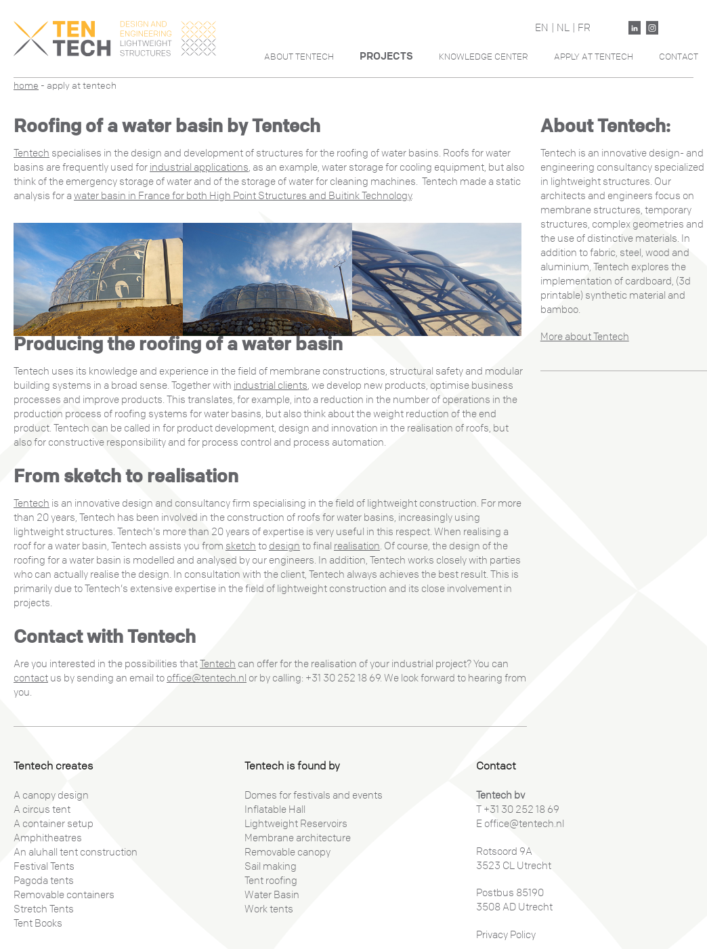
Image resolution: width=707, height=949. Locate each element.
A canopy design (51, 795)
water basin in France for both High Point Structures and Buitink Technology (243, 196)
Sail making (270, 866)
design (284, 546)
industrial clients (270, 385)
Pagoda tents (44, 880)
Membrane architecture (297, 838)
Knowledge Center (483, 56)
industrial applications (199, 167)
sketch (241, 546)
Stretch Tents (44, 909)
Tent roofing (270, 880)
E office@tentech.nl (520, 823)
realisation (357, 546)
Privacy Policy (506, 935)
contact (31, 678)
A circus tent (42, 809)
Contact (678, 56)
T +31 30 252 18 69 (517, 809)
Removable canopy (287, 852)
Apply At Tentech (593, 56)
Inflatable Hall (274, 809)
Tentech (31, 153)
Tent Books (38, 923)
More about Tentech (584, 336)
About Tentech (299, 56)
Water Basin (271, 895)
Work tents (268, 909)
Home (26, 85)
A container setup (53, 823)
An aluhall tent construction (75, 852)
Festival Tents (44, 866)
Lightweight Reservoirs (295, 823)
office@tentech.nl (207, 678)
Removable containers (64, 895)
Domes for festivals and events (313, 795)
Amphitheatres (48, 838)
